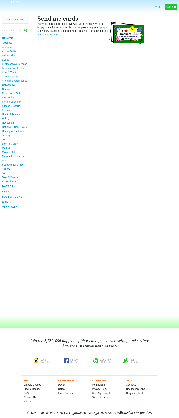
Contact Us (30, 397)
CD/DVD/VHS (9, 76)
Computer (7, 89)
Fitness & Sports (11, 105)
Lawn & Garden (10, 143)
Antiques (7, 42)
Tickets (6, 169)
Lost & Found (12, 196)
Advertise (29, 401)
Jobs (4, 139)
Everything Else (10, 181)
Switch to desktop (101, 397)
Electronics (8, 97)
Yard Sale (10, 207)
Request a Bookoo (136, 393)
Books (5, 59)
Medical (6, 148)
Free (5, 191)
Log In (157, 6)
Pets (4, 160)
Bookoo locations (135, 389)
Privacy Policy (99, 389)
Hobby (5, 118)
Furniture (7, 110)
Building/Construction (13, 68)
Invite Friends (65, 393)
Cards (61, 389)
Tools (5, 173)
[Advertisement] (14, 262)
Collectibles (8, 84)
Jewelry (6, 135)
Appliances (8, 47)
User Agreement (101, 393)
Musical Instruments (13, 156)
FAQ (26, 393)
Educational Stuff (11, 93)
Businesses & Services (14, 63)
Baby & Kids (8, 55)
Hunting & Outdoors (13, 131)
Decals (62, 384)
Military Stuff (9, 152)
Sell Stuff (15, 19)
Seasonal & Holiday (12, 164)
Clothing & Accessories (14, 80)
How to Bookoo (32, 389)
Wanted (8, 202)
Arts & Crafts (9, 51)
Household (8, 122)
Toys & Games (10, 177)
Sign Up (171, 6)
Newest (8, 38)
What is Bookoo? (33, 384)
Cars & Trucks (9, 72)
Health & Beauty (11, 114)
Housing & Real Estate (14, 127)
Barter (7, 186)
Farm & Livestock (11, 101)
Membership (99, 384)
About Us (131, 384)
